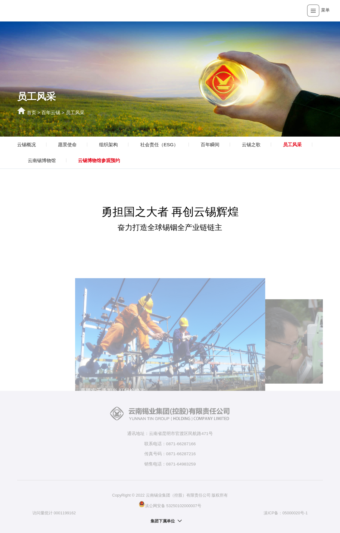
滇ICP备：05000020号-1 (286, 513)
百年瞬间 (210, 144)
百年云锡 (50, 112)
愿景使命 (67, 144)
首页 (31, 112)
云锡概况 (26, 144)
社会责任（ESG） (159, 144)
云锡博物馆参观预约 (99, 160)
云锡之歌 (251, 144)
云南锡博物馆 (42, 160)
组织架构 (108, 144)
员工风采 (75, 112)
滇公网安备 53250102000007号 (170, 504)
